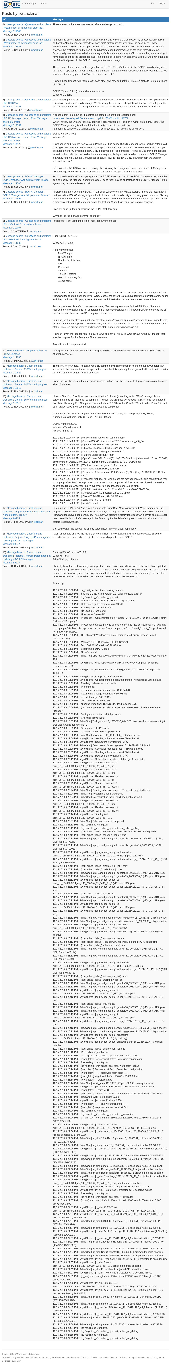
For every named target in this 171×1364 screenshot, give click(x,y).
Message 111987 (12, 243)
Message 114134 (12, 125)
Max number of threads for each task (23, 27)
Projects (31, 350)
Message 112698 (12, 198)
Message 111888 (12, 357)
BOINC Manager (34, 176)
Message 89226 (11, 562)
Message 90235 (11, 518)
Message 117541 (12, 46)
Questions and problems (38, 24)
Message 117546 (12, 31)
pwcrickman (36, 34)
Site (43, 3)
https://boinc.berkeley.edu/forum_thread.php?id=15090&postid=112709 (90, 118)
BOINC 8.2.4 (11, 103)
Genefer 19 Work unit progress (31, 369)
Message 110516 (12, 403)
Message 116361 (12, 106)
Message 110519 (12, 388)
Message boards (14, 24)
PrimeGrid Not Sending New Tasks (22, 224)
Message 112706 (12, 183)
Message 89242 (11, 544)
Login (162, 3)
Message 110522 (12, 372)
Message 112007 (12, 227)
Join (153, 3)
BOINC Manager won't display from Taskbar (26, 180)
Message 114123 (12, 144)
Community (29, 3)
